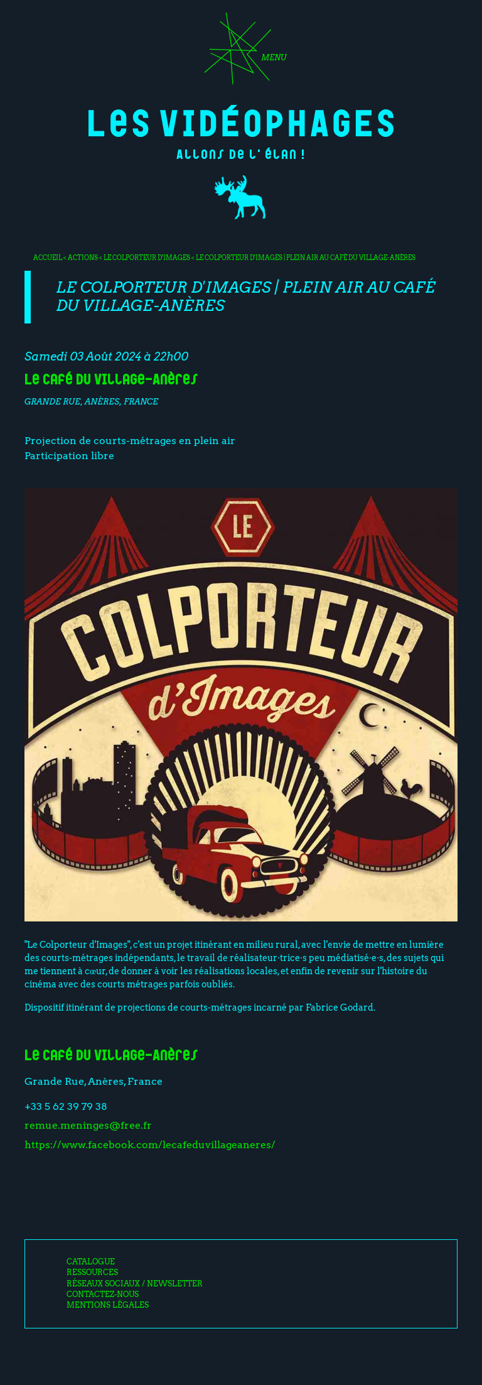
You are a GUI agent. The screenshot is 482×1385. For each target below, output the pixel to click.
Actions (83, 257)
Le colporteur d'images (147, 257)
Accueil (47, 257)
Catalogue (91, 1261)
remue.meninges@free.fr (88, 1125)
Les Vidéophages (241, 121)
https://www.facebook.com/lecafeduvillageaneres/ (150, 1145)
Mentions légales (108, 1305)
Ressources (92, 1272)
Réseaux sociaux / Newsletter (135, 1283)
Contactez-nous (103, 1294)
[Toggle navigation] (241, 53)
